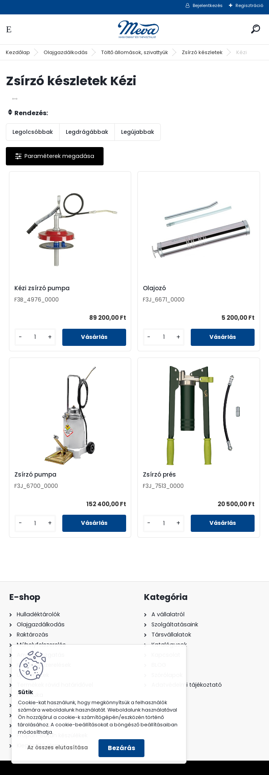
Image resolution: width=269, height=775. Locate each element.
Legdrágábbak (87, 132)
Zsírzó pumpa (35, 475)
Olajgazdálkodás (66, 52)
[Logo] (134, 29)
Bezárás (121, 747)
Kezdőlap (18, 52)
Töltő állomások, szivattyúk (134, 52)
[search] (255, 29)
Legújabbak (137, 132)
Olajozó (154, 288)
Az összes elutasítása (57, 747)
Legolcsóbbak (32, 132)
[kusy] (35, 337)
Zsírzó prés (159, 475)
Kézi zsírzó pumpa (42, 288)
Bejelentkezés (208, 5)
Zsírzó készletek (202, 52)
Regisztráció (249, 5)
